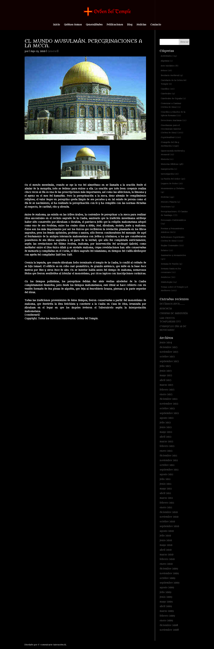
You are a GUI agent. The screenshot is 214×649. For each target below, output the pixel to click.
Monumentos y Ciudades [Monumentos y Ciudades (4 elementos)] (173, 190)
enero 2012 (166, 451)
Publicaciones (115, 25)
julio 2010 (165, 535)
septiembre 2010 (169, 526)
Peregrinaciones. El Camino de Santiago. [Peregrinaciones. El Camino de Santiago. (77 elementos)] (174, 213)
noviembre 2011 (169, 460)
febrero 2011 (167, 503)
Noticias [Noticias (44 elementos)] (167, 197)
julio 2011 (165, 479)
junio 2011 (165, 484)
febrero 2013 (167, 389)
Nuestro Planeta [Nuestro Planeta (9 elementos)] (170, 202)
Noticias (141, 25)
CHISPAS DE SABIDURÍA (174, 313)
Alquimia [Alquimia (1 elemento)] (167, 61)
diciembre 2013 (168, 347)
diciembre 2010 (169, 512)
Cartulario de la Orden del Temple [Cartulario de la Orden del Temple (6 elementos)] (173, 82)
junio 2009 (166, 597)
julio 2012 (165, 422)
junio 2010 (166, 540)
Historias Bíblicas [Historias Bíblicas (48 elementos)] (172, 164)
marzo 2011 (166, 498)
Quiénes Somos (73, 25)
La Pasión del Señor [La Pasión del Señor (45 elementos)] (173, 179)
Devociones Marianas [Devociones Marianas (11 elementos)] (173, 120)
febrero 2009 (167, 616)
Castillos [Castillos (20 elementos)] (167, 89)
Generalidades (94, 25)
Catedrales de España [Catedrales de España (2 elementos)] (173, 98)
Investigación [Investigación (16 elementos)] (170, 174)
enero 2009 (166, 620)
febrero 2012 (167, 446)
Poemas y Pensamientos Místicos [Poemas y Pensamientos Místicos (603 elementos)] (172, 230)
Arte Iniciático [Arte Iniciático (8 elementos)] (169, 66)
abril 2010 (166, 550)
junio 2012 (166, 427)
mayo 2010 (166, 545)
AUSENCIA (166, 308)
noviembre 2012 (169, 404)
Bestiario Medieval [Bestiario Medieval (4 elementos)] (172, 75)
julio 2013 (165, 366)
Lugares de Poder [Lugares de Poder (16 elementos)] (172, 183)
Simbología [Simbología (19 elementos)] (169, 282)
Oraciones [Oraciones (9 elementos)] (167, 206)
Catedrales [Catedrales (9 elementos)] (168, 93)
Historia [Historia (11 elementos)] (167, 159)
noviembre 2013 (169, 352)
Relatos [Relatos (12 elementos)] (167, 250)
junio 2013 (166, 371)
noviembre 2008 (169, 630)
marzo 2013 (166, 385)
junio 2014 (166, 342)
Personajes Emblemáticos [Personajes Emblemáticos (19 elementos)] (173, 222)
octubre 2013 (167, 356)
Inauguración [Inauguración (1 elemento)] (169, 169)
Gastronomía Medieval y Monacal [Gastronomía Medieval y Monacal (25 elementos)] (173, 153)
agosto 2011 (166, 474)
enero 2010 (166, 564)
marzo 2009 (167, 611)
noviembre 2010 (169, 517)
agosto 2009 (167, 587)
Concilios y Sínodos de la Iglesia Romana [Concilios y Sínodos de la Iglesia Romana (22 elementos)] (173, 114)
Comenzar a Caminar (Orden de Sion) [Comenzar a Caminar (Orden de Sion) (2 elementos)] (171, 105)
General (52, 51)
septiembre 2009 (169, 583)
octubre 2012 (167, 408)
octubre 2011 (167, 465)
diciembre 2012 (168, 399)
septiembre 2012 (169, 413)
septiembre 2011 (169, 469)
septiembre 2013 (169, 361)
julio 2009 (165, 592)
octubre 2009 (167, 578)
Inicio (56, 25)
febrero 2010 (167, 559)
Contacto (155, 25)
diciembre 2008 (169, 625)
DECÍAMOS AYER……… (172, 304)
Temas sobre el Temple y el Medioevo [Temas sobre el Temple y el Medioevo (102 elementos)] (174, 289)
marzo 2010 (166, 554)
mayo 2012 (166, 432)
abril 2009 (166, 606)
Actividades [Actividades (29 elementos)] (169, 56)
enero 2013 (166, 394)
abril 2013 (165, 380)
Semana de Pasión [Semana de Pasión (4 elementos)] (171, 264)
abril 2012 (165, 437)
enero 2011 (166, 507)
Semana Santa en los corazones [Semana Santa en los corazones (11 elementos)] (171, 270)
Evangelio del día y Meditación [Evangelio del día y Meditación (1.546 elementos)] (170, 144)
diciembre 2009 (169, 568)
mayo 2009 (166, 602)
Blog (129, 25)
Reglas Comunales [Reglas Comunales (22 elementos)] (172, 245)
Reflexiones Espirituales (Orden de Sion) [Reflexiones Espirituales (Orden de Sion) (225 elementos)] (173, 239)
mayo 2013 (166, 375)
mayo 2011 (166, 488)
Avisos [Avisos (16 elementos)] (166, 70)
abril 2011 (165, 493)
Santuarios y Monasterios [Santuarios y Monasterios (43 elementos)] (173, 257)
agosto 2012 (167, 418)
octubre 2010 (167, 521)
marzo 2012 (166, 441)
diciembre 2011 (168, 455)
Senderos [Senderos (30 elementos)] (168, 277)
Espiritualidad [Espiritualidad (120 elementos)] (171, 137)
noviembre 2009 (169, 573)
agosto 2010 (167, 531)
